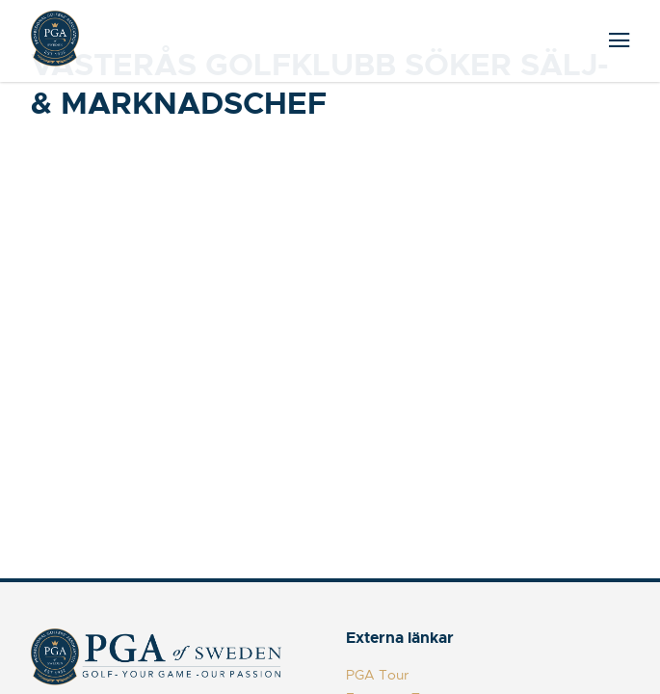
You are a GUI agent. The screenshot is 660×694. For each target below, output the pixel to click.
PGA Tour (377, 674)
